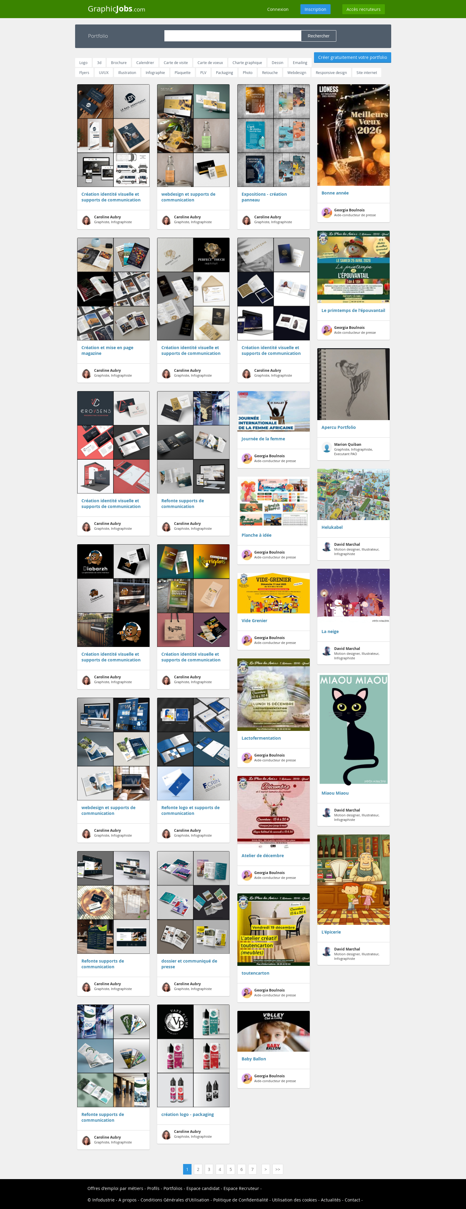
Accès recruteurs (364, 9)
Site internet (367, 72)
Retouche (270, 72)
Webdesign (296, 72)
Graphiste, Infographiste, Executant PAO (347, 449)
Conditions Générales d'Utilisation (175, 1200)
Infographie (155, 72)
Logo (83, 62)
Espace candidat (203, 1188)
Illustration (127, 72)
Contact (352, 1200)
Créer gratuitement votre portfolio (352, 57)
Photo (247, 72)
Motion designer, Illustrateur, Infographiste (350, 549)
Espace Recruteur (241, 1188)
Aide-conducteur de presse (269, 458)
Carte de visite (176, 62)
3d (99, 62)
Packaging (224, 72)
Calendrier (145, 62)
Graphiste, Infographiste (106, 219)
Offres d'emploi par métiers (115, 1188)
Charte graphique (247, 62)
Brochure (119, 62)
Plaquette (183, 72)
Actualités (331, 1200)
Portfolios (172, 1188)
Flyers (84, 72)
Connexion (278, 9)
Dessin (277, 62)
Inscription (315, 9)
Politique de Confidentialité (240, 1200)
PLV (203, 72)
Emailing (300, 62)
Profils (153, 1188)
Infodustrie (103, 1200)
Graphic (116, 8)
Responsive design (331, 72)
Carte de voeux (210, 62)
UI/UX (104, 72)
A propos (128, 1200)
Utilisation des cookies (294, 1200)
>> (277, 1169)
